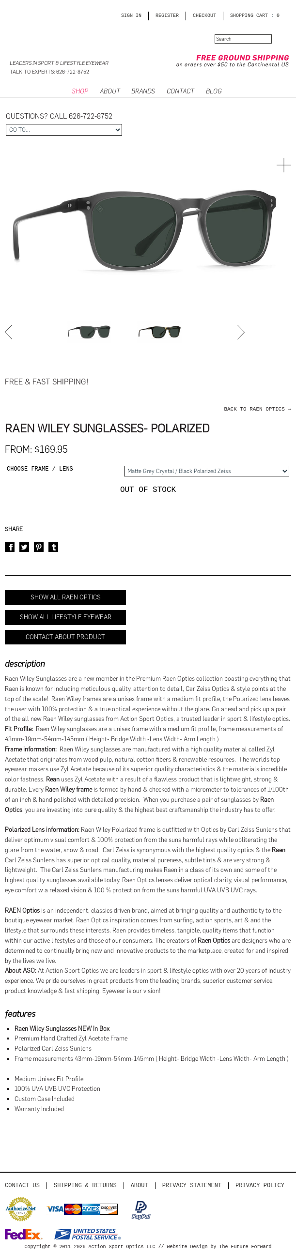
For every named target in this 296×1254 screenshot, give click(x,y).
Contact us (22, 1185)
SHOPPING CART (249, 16)
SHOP (80, 91)
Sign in (131, 16)
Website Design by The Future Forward (219, 1247)
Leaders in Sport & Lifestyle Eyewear (59, 63)
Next (242, 332)
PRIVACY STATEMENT (191, 1185)
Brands (143, 91)
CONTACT (180, 91)
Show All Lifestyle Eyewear (65, 617)
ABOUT (110, 91)
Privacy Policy (259, 1185)
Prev (10, 332)
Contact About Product (65, 637)
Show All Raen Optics (66, 597)
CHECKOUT (204, 16)
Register (167, 16)
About (139, 1185)
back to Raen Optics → (257, 409)
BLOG (213, 91)
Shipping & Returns (85, 1185)
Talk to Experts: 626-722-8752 (49, 72)
